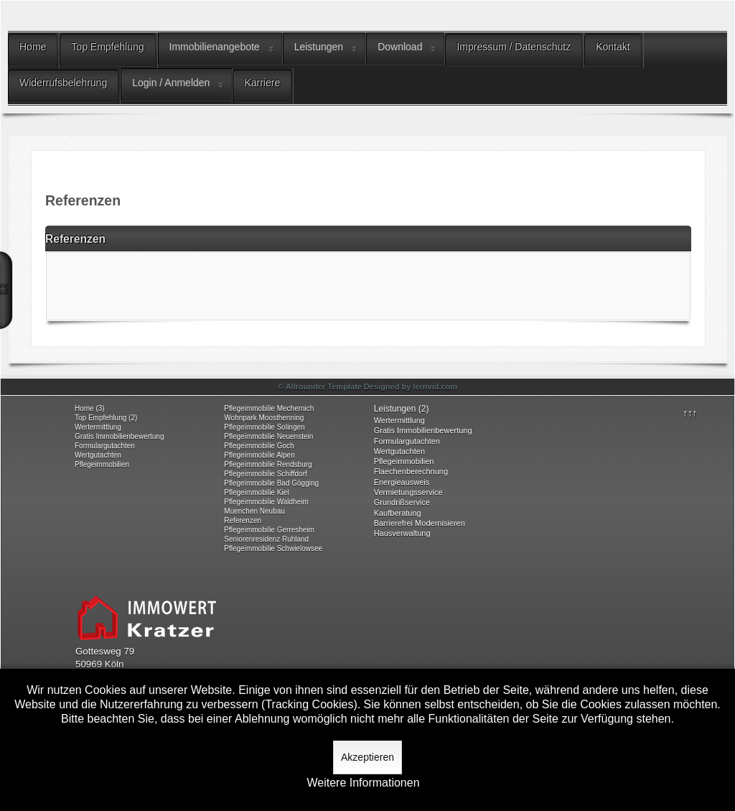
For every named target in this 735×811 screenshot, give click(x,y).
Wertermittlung (98, 427)
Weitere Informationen (362, 783)
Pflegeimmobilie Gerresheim (269, 530)
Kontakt (612, 46)
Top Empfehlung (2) (106, 418)
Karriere (262, 82)
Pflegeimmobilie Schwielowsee (273, 548)
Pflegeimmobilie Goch (259, 446)
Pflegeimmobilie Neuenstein (268, 436)
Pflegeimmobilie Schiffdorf (265, 474)
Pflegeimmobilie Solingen (264, 427)
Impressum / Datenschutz (514, 46)
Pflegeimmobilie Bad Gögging (271, 483)
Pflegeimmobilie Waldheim (266, 502)
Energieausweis (402, 482)
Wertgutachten (98, 455)
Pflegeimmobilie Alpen (259, 455)
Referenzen (242, 520)
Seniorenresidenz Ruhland (266, 539)
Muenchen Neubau (254, 511)
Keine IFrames (368, 284)
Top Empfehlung (107, 46)
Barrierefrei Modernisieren (419, 523)
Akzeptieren (367, 757)
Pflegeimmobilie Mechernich (269, 408)
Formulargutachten (105, 446)
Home (32, 46)
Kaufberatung (397, 513)
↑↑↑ (690, 412)
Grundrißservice (402, 502)
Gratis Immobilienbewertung (119, 436)
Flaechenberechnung (411, 471)
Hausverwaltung (402, 533)
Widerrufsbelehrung (63, 82)
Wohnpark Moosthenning (264, 418)
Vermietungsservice (408, 492)
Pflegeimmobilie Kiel (256, 492)
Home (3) (90, 408)
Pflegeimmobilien (102, 464)
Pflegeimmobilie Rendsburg (268, 464)
